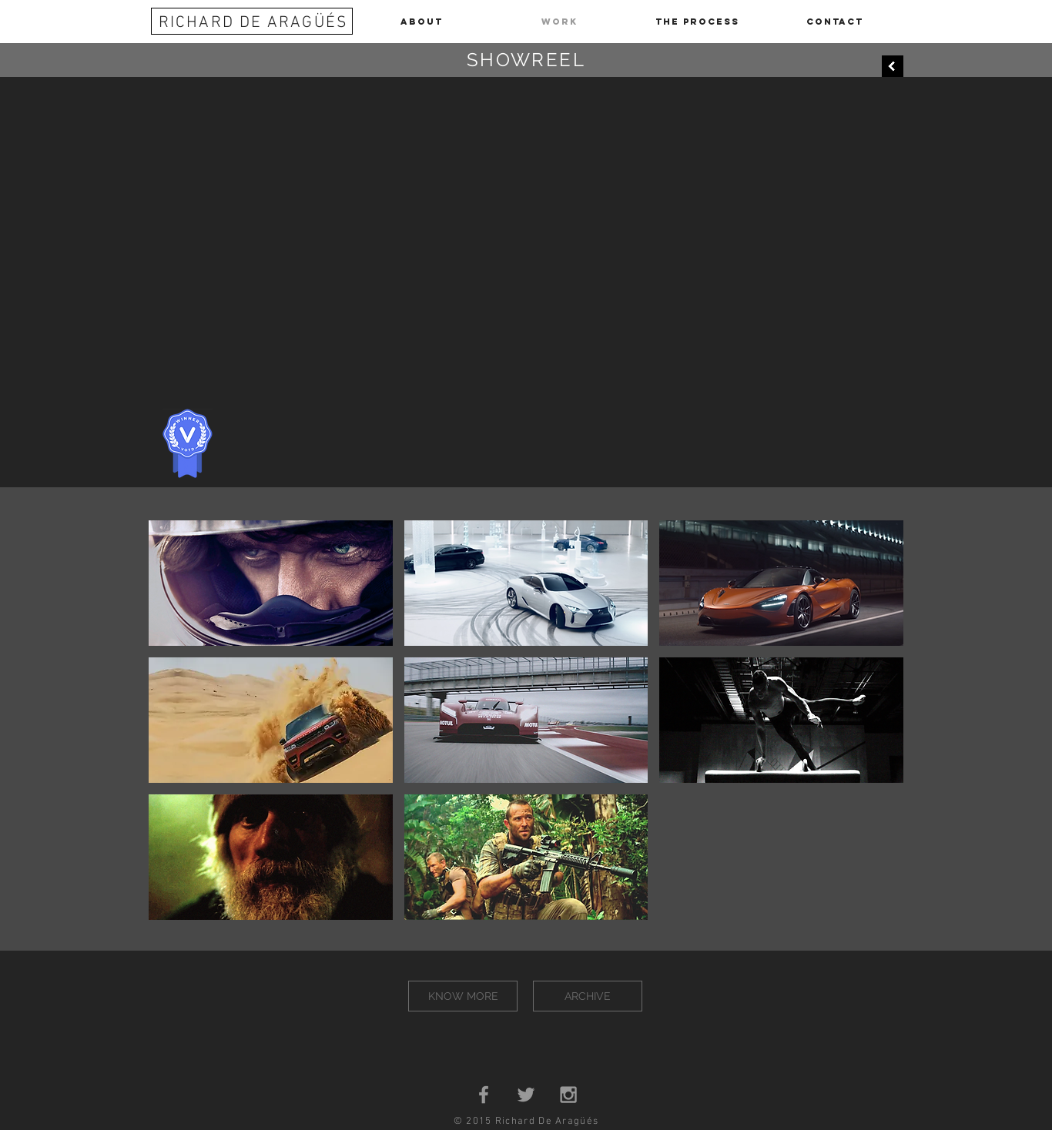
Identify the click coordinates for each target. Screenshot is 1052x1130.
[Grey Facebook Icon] (483, 1094)
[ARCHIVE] (587, 996)
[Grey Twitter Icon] (526, 1094)
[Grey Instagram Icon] (568, 1094)
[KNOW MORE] (463, 996)
